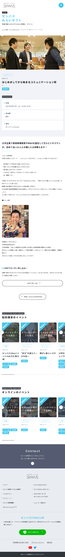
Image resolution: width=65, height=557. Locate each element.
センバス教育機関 (8, 503)
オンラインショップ (9, 507)
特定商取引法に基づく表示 (21, 542)
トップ (5, 485)
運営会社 (49, 542)
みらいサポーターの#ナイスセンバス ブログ (41, 495)
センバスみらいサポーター (42, 489)
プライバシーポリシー (37, 542)
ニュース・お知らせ (40, 503)
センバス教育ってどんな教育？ (12, 489)
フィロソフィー (7, 494)
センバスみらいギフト (14, 29)
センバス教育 (5, 29)
